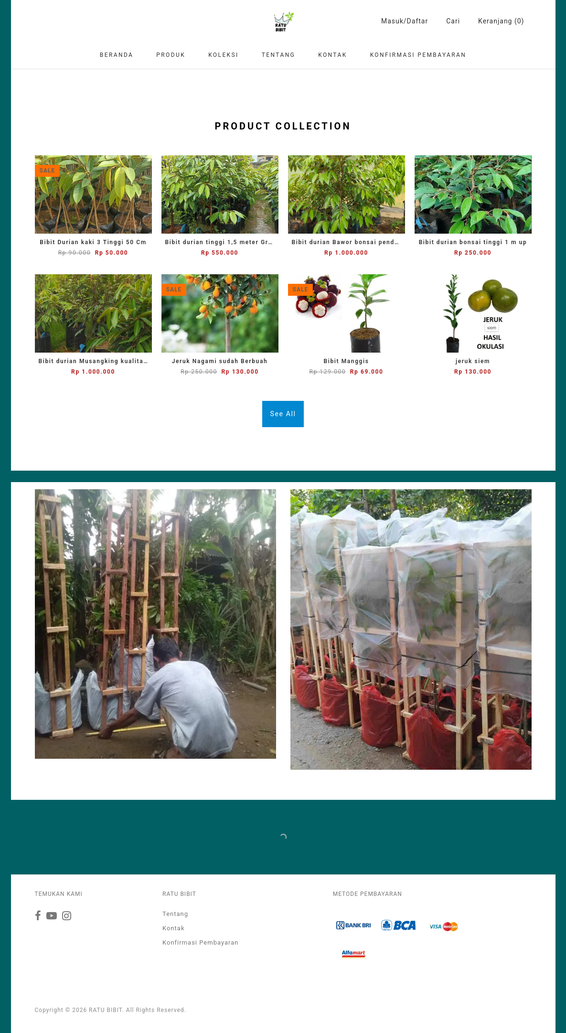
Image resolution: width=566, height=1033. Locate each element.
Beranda (116, 55)
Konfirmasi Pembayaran (418, 55)
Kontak (332, 55)
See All (283, 414)
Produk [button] (170, 55)
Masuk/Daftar (404, 21)
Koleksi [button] (223, 55)
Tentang (278, 55)
